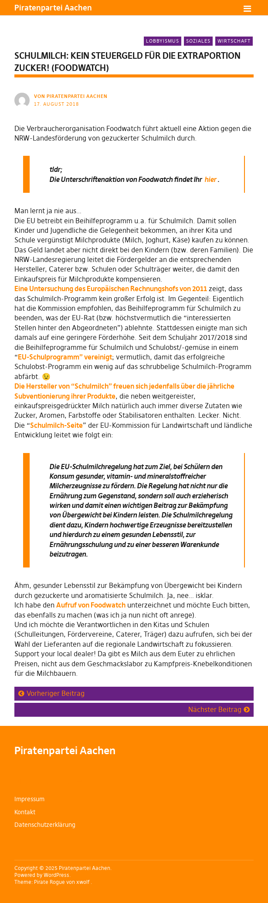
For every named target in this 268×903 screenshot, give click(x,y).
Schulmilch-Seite (56, 425)
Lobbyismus (162, 41)
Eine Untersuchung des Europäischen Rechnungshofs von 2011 (110, 288)
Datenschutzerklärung (44, 825)
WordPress (56, 875)
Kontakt (24, 812)
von (71, 96)
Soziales (198, 41)
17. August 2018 (56, 104)
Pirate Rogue (49, 882)
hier (210, 179)
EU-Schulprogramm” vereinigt (65, 356)
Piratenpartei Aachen (53, 8)
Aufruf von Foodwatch (91, 605)
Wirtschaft (234, 41)
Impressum (29, 799)
